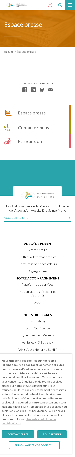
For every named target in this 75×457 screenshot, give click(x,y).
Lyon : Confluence (37, 328)
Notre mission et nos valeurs (37, 264)
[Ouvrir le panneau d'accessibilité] (50, 5)
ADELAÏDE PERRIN (37, 243)
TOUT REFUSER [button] (52, 434)
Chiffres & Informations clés (37, 257)
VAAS (37, 303)
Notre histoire (37, 250)
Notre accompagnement (38, 278)
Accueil (9, 51)
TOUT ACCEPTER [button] (17, 434)
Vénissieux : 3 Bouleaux (37, 342)
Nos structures (37, 315)
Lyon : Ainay (38, 321)
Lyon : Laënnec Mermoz (37, 335)
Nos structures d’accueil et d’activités (37, 294)
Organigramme (37, 271)
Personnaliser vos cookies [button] (33, 445)
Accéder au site (16, 217)
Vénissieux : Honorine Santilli (37, 349)
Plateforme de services (37, 284)
